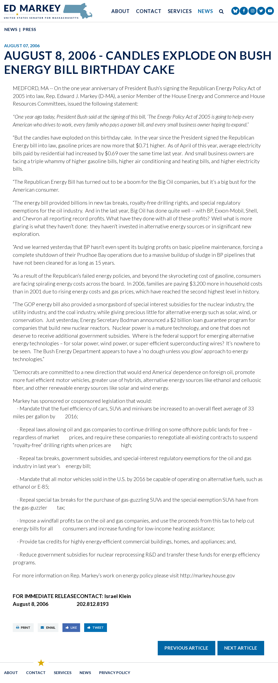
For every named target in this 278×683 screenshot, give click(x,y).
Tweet (95, 627)
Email (48, 627)
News (205, 11)
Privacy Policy (114, 672)
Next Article (240, 648)
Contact (149, 11)
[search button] (221, 11)
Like (71, 627)
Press (29, 29)
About (120, 11)
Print (23, 627)
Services (180, 11)
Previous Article (186, 648)
